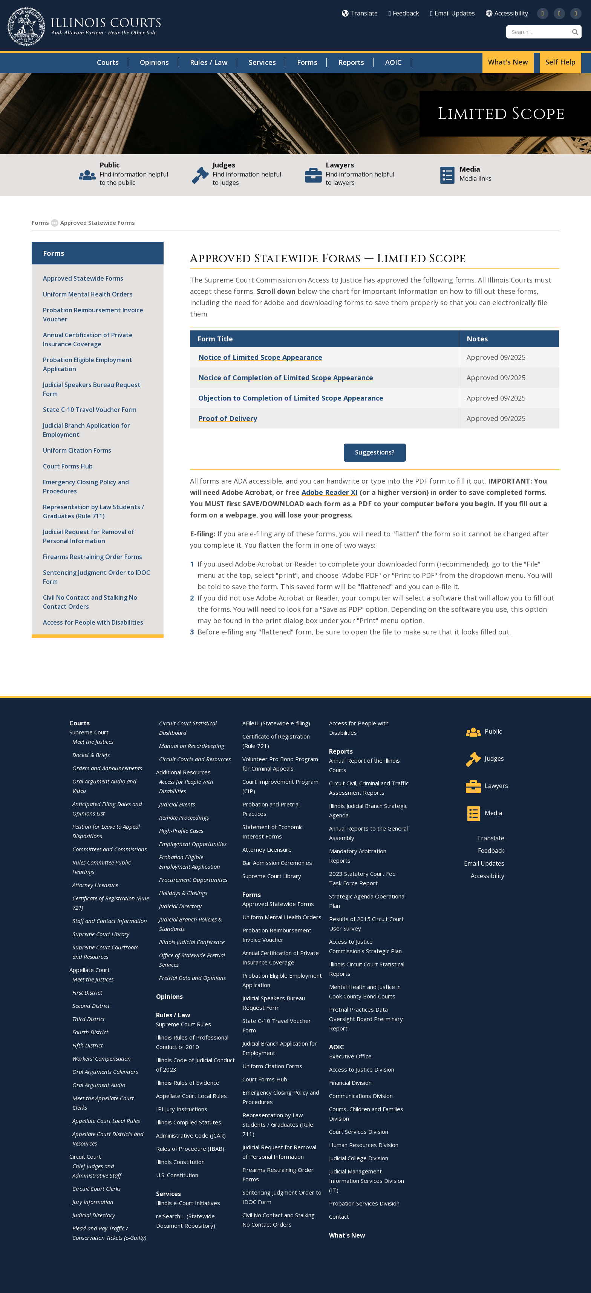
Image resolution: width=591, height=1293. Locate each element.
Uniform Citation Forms (77, 450)
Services (262, 62)
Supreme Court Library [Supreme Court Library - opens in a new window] (100, 933)
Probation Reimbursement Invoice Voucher (93, 314)
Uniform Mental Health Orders (88, 294)
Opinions (154, 62)
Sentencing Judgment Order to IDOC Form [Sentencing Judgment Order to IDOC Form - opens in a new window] (96, 576)
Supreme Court (89, 732)
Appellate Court (89, 969)
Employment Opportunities (193, 843)
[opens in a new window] (542, 13)
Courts (108, 62)
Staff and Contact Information (109, 920)
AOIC (393, 62)
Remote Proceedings (184, 817)
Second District (91, 1005)
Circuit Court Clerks (96, 1188)
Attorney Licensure (95, 884)
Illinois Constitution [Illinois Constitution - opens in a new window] (180, 1161)
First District (87, 992)
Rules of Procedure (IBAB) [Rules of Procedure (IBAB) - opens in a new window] (190, 1148)
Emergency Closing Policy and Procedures (86, 486)
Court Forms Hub (68, 466)
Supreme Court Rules (183, 1023)
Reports (351, 62)
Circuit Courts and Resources (195, 758)
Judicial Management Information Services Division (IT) (366, 1180)
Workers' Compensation (101, 1058)
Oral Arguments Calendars (105, 1071)
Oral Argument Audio (98, 1084)
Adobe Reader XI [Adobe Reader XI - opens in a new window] (330, 491)
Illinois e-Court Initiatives (188, 1202)
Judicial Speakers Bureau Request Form (92, 389)
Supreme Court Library (271, 875)
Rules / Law (209, 62)
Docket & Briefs (91, 754)
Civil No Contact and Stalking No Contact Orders (90, 601)
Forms (307, 62)
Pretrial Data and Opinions (192, 977)
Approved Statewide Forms (93, 222)
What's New (508, 61)
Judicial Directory (93, 1214)
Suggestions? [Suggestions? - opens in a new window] (375, 452)
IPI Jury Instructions (181, 1108)
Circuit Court (85, 1156)
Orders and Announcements (107, 767)
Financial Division (350, 1082)
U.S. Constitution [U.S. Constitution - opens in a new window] (177, 1174)
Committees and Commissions (109, 848)
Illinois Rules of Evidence (187, 1082)
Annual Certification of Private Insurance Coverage (88, 339)
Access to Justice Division (361, 1069)
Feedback (404, 13)
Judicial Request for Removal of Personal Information (88, 536)
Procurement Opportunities (193, 879)
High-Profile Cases (181, 830)
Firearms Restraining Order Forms (92, 556)
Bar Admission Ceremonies (277, 862)
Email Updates (452, 13)
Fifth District (87, 1045)
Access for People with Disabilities (93, 622)
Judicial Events (177, 804)
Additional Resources (183, 771)
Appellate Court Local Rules (106, 1120)
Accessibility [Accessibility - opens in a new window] (507, 13)
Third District (88, 1018)
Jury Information (92, 1201)
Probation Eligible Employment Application (87, 364)
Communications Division (361, 1095)
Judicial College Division (358, 1157)
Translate (360, 13)
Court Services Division (358, 1131)
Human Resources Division (363, 1144)
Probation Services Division (364, 1203)
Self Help (560, 61)
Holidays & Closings (183, 892)
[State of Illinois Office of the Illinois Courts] (84, 26)
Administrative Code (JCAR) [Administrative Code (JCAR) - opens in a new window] (191, 1135)
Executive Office (350, 1056)
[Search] (544, 31)
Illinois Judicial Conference (192, 941)
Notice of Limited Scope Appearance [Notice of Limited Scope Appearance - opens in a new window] (260, 356)
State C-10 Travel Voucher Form (89, 409)
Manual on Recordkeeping (191, 745)
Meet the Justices (92, 741)
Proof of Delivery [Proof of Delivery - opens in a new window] (227, 417)
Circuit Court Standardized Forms (182, 222)
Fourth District (90, 1031)
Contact (339, 1216)
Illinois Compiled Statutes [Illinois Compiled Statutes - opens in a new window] (188, 1122)
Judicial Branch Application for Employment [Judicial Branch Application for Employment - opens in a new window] (86, 429)
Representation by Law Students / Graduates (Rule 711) (93, 511)
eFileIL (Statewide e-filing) (276, 722)
